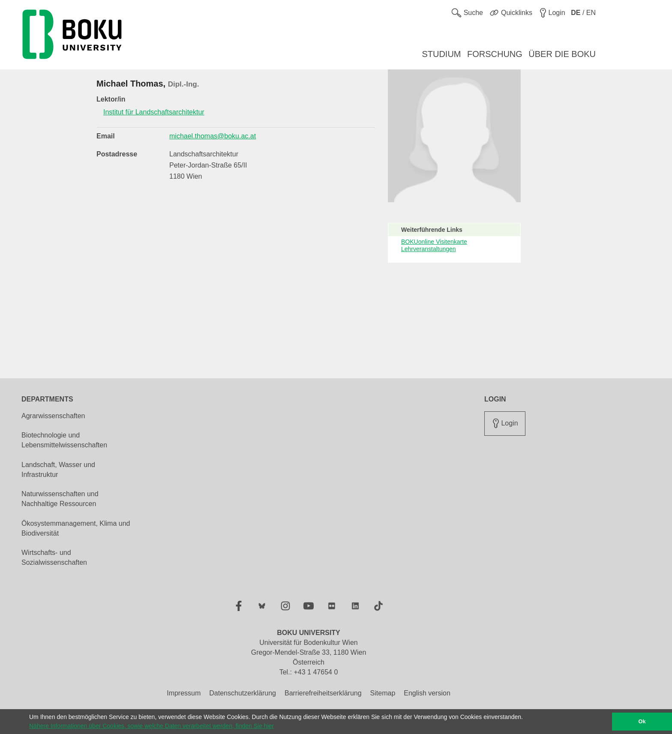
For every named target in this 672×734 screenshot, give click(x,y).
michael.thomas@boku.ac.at (212, 136)
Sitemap (383, 693)
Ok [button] (642, 722)
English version (427, 693)
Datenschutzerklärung (242, 693)
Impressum (184, 693)
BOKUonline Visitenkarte (434, 241)
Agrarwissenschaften (53, 415)
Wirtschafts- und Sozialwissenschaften (54, 557)
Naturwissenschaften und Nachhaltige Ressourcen (60, 498)
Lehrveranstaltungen (428, 249)
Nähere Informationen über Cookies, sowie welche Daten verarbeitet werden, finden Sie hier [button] (151, 725)
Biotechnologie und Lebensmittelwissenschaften (64, 440)
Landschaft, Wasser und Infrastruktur (58, 469)
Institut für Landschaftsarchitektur (153, 112)
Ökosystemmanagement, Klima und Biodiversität (75, 528)
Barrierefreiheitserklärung (323, 693)
